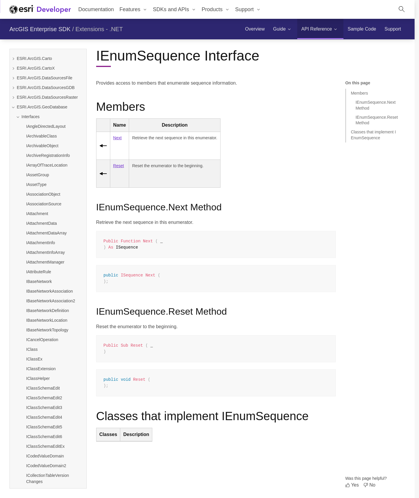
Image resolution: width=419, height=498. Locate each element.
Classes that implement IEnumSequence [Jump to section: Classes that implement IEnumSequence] (373, 135)
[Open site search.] (401, 9)
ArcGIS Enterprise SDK (40, 29)
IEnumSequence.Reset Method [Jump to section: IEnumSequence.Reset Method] (376, 120)
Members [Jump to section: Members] (359, 93)
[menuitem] (133, 9)
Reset (118, 165)
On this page (357, 83)
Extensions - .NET (99, 29)
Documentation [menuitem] (96, 9)
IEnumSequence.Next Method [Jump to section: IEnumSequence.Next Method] (375, 105)
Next (117, 137)
